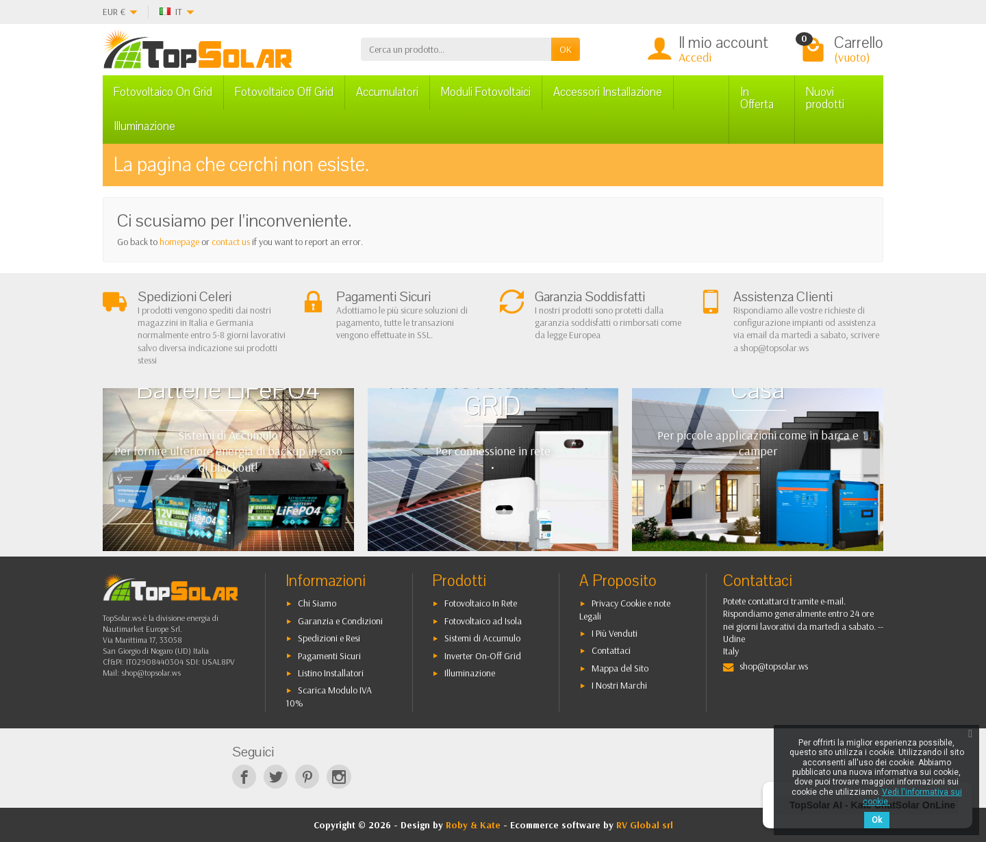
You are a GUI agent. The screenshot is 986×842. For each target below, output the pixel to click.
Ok (877, 820)
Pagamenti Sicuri (329, 656)
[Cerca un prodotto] (456, 49)
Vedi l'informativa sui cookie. (912, 796)
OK (565, 49)
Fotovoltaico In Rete (480, 603)
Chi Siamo (317, 603)
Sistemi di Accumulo (482, 638)
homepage (179, 241)
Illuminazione (144, 126)
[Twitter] (276, 777)
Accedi (695, 57)
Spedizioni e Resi (329, 638)
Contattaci (611, 650)
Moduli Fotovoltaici (486, 92)
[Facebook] (244, 777)
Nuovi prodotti (825, 98)
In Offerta (757, 98)
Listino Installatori (331, 673)
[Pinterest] (307, 777)
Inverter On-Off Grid (482, 656)
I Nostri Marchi (619, 685)
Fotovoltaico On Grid (163, 92)
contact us (231, 241)
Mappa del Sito (620, 668)
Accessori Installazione (607, 92)
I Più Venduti (614, 633)
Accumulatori (387, 92)
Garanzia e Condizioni (340, 621)
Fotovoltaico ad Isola (483, 621)
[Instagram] (339, 777)
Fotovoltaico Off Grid (284, 92)
